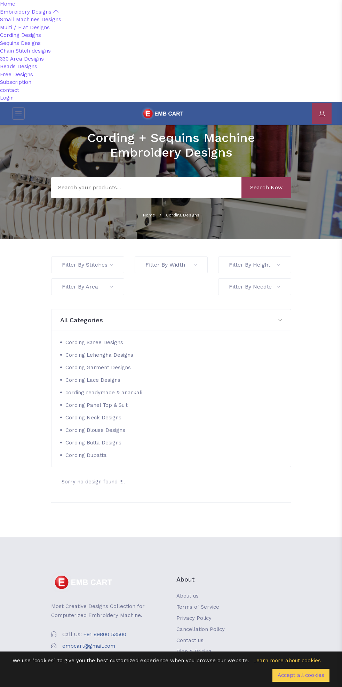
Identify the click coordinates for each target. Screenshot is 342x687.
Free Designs (16, 74)
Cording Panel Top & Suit (96, 405)
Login (7, 98)
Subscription (15, 82)
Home (7, 4)
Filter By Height (254, 264)
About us (187, 596)
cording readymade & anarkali (103, 392)
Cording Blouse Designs (95, 430)
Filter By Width (171, 264)
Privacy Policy (194, 618)
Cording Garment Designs (98, 367)
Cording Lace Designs (92, 380)
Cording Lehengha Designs (99, 355)
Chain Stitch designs (25, 51)
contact (9, 90)
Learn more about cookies (287, 660)
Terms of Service (197, 607)
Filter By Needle (254, 286)
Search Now (266, 187)
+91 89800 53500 (104, 634)
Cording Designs (20, 35)
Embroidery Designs (29, 12)
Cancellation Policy (200, 629)
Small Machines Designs (30, 19)
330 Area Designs (22, 59)
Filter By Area (87, 286)
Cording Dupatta (86, 455)
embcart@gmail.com (88, 646)
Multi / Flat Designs (25, 27)
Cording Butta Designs (93, 443)
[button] (171, 320)
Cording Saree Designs (94, 342)
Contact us (190, 640)
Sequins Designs (20, 43)
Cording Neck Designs (93, 417)
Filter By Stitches (87, 264)
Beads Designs (18, 66)
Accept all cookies (301, 675)
